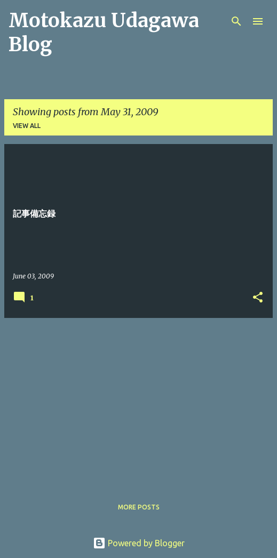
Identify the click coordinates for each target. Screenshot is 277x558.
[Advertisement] (138, 401)
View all (27, 125)
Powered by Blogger (139, 543)
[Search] (236, 21)
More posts (139, 507)
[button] (257, 298)
